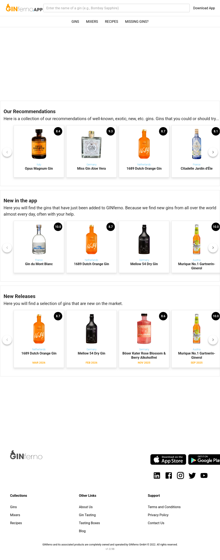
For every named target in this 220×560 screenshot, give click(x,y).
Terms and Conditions (164, 507)
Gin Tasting (87, 515)
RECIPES (111, 22)
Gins (13, 507)
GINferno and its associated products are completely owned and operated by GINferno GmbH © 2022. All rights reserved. (110, 544)
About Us (86, 507)
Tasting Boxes (89, 523)
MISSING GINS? (136, 22)
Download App (204, 8)
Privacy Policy (158, 515)
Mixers (15, 515)
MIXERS (92, 22)
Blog (82, 531)
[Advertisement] (107, 409)
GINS (75, 22)
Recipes (16, 523)
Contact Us (156, 523)
